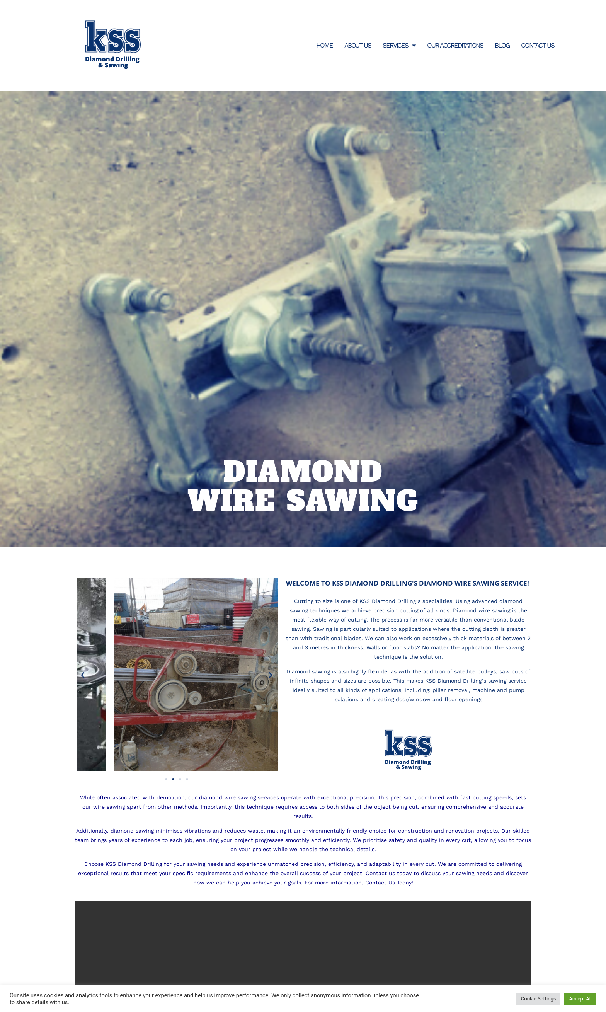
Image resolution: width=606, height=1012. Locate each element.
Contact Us (537, 45)
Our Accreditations (455, 45)
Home (324, 45)
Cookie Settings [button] (538, 999)
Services (399, 45)
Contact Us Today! (389, 882)
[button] (83, 675)
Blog (502, 45)
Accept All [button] (580, 999)
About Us (357, 45)
